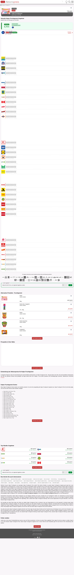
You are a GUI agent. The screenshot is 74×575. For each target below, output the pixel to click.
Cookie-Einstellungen (39, 571)
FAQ (35, 571)
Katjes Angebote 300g (24, 519)
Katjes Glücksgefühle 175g (8, 434)
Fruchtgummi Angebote (32, 519)
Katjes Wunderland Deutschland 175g (10, 451)
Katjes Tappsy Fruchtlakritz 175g (9, 447)
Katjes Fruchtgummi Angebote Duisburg (41, 517)
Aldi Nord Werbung (54, 515)
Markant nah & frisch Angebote (37, 515)
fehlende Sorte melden (37, 457)
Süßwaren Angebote (4, 519)
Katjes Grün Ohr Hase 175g (8, 437)
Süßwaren (3, 5)
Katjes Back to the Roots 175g (9, 428)
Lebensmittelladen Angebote (5, 515)
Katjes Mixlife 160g (7, 445)
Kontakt (33, 571)
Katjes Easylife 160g (7, 432)
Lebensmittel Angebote (55, 519)
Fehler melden (37, 563)
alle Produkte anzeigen (37, 338)
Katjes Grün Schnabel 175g (8, 438)
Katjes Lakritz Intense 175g (8, 443)
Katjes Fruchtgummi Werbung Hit (28, 517)
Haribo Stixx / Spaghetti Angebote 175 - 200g (44, 519)
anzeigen (2, 377)
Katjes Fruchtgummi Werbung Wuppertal (54, 517)
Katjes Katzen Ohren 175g (8, 441)
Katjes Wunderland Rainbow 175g (10, 453)
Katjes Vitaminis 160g (7, 449)
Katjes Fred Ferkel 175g (8, 433)
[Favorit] (71, 8)
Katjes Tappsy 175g (7, 446)
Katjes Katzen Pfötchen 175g (9, 442)
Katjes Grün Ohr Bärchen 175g (9, 435)
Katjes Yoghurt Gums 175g (8, 454)
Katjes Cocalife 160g (7, 429)
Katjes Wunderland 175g (8, 450)
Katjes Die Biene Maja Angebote (27, 515)
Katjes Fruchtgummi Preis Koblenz (67, 517)
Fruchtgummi (7, 5)
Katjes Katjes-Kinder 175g (8, 439)
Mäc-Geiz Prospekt (47, 515)
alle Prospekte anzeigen (37, 368)
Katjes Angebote (11, 519)
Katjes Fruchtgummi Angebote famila (6, 517)
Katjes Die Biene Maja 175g (8, 430)
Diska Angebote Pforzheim (62, 515)
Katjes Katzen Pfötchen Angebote (16, 515)
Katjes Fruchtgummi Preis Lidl (17, 517)
